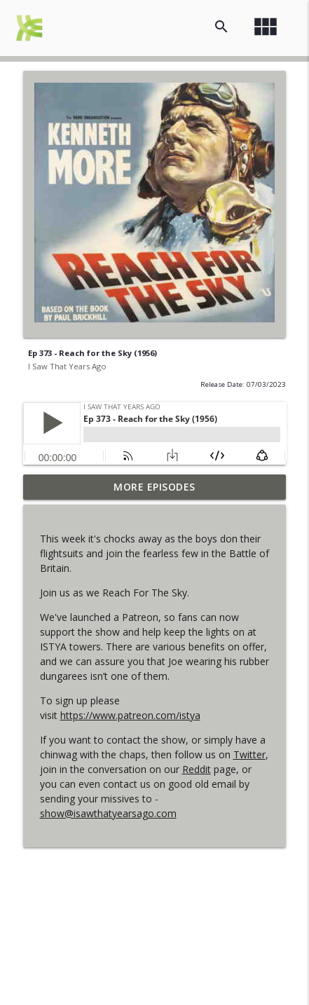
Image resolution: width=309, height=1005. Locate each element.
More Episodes (154, 486)
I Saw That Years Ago (67, 366)
